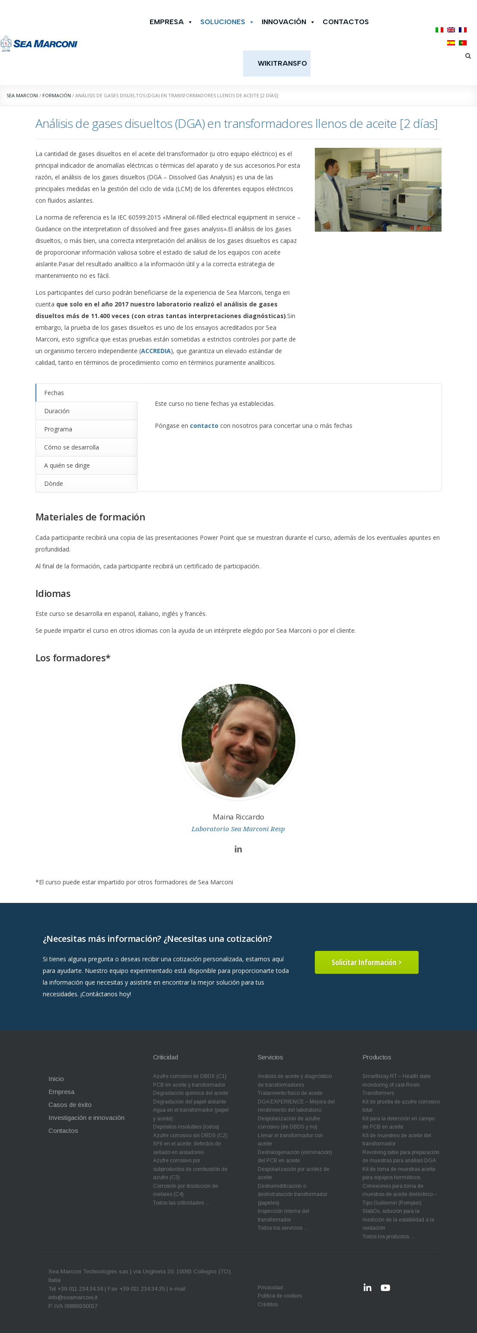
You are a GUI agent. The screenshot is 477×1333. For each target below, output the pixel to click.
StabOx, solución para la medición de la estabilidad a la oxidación (398, 1219)
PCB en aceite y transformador (189, 1085)
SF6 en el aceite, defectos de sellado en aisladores (187, 1148)
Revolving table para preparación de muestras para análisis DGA (400, 1156)
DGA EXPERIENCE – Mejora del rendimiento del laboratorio (296, 1106)
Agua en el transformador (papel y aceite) (191, 1114)
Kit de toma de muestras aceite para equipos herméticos (398, 1173)
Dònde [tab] (53, 483)
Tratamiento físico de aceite (290, 1093)
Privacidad (270, 1288)
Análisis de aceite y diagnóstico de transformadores (295, 1080)
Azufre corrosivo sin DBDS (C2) (190, 1135)
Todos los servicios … (283, 1228)
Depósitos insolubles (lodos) (186, 1127)
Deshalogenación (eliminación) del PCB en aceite (295, 1156)
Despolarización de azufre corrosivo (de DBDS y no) (289, 1123)
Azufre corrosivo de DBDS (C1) (190, 1076)
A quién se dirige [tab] (67, 465)
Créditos (268, 1304)
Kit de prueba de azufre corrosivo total (401, 1106)
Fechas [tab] (54, 393)
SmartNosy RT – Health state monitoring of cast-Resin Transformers (396, 1084)
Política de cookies (280, 1296)
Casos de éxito (70, 1104)
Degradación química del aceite (190, 1093)
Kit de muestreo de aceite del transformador (396, 1139)
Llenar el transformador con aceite (290, 1139)
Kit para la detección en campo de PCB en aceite (398, 1123)
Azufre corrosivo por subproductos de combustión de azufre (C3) (190, 1169)
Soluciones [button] (227, 22)
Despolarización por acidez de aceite (294, 1173)
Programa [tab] (58, 429)
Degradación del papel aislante (189, 1102)
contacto (204, 425)
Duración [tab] (57, 411)
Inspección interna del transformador (283, 1215)
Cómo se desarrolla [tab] (71, 447)
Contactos (346, 22)
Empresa (171, 22)
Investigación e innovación (86, 1117)
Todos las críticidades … (182, 1203)
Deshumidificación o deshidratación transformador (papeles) (292, 1194)
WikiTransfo (282, 63)
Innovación (289, 22)
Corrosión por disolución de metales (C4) (185, 1190)
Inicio (56, 1078)
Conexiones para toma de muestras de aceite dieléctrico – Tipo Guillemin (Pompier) (399, 1194)
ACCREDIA (156, 351)
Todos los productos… (388, 1237)
